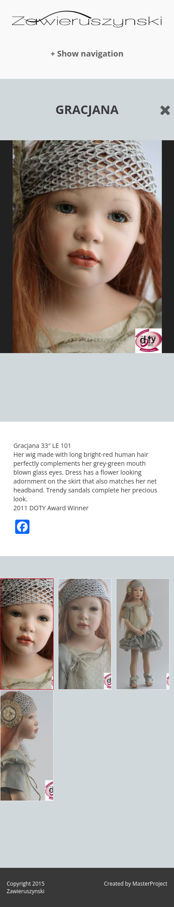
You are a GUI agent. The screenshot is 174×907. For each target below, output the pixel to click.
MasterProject (150, 883)
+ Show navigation (87, 53)
